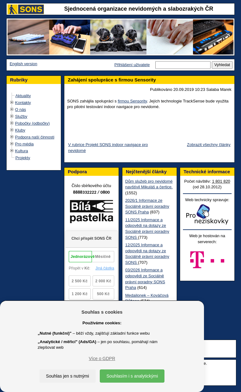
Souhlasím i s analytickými (132, 376)
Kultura (21, 151)
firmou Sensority (132, 101)
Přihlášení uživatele (132, 64)
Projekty (22, 157)
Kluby (20, 130)
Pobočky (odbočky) (32, 123)
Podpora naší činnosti (34, 137)
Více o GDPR (102, 358)
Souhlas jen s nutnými (67, 376)
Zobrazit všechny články (209, 144)
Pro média (24, 144)
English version (23, 63)
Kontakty (23, 102)
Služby (21, 116)
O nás (20, 109)
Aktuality (23, 95)
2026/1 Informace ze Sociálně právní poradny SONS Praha (147, 206)
